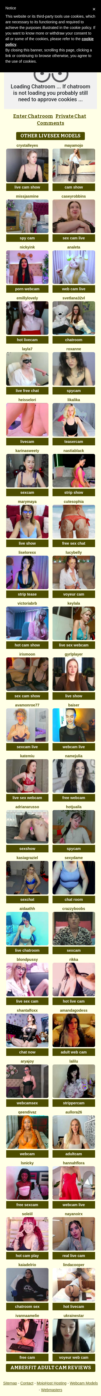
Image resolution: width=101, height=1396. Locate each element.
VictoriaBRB (27, 603)
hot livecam (27, 340)
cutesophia (74, 501)
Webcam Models (84, 1383)
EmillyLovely (27, 298)
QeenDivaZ (27, 1112)
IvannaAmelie (27, 1316)
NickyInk (27, 247)
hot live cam (74, 1001)
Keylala (73, 603)
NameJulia (73, 756)
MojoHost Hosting (52, 1383)
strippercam (74, 1103)
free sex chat (73, 543)
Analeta (73, 247)
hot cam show (27, 645)
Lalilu (73, 1061)
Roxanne (74, 349)
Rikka (73, 959)
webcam (27, 1154)
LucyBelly (74, 552)
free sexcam (27, 1205)
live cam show (27, 187)
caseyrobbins (74, 196)
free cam (27, 1357)
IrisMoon (27, 654)
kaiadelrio (27, 1265)
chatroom (73, 340)
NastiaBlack (74, 451)
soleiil (27, 1214)
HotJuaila (74, 807)
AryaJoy (27, 1061)
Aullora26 (73, 1112)
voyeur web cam (73, 1357)
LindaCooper (73, 1265)
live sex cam (27, 1001)
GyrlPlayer (74, 654)
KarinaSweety (27, 451)
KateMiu (27, 756)
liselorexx (27, 552)
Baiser (73, 705)
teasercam (73, 441)
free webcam (73, 798)
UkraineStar (74, 1316)
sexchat (27, 899)
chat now (27, 1052)
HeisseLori (27, 400)
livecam (27, 441)
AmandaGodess (74, 1010)
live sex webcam (74, 645)
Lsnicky (27, 1163)
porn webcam (27, 289)
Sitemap (10, 1383)
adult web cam (74, 1052)
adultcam (73, 1154)
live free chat (27, 391)
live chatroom (27, 950)
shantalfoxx (27, 1010)
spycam (74, 391)
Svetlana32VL (73, 298)
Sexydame (74, 858)
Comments (50, 123)
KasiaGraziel (27, 858)
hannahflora (74, 1163)
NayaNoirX (74, 1214)
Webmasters (51, 1390)
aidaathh (27, 908)
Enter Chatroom (33, 116)
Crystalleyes (27, 145)
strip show (73, 492)
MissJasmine (27, 196)
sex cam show (27, 696)
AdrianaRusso (27, 807)
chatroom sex (27, 1306)
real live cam (73, 1256)
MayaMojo (73, 145)
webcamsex (27, 1103)
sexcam (27, 492)
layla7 (27, 349)
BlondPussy (27, 959)
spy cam (27, 238)
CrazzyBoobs (73, 908)
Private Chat (70, 116)
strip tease (27, 594)
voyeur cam (73, 594)
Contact (26, 1383)
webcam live (74, 747)
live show (27, 543)
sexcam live (27, 747)
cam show (74, 187)
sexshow (27, 848)
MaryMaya (27, 501)
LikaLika (73, 400)
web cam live (73, 289)
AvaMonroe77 (27, 705)
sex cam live (73, 238)
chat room (74, 899)
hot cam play (27, 1256)
